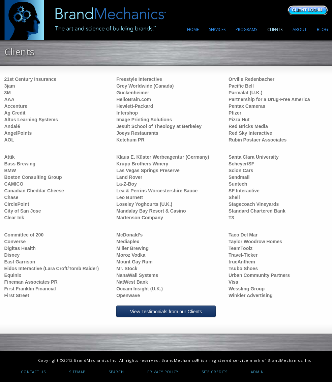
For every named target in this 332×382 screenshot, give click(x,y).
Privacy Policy (162, 372)
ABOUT (300, 29)
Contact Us (33, 372)
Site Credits (215, 372)
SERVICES (217, 29)
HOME (193, 29)
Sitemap (77, 372)
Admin (257, 372)
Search (116, 372)
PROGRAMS (246, 29)
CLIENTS (274, 29)
